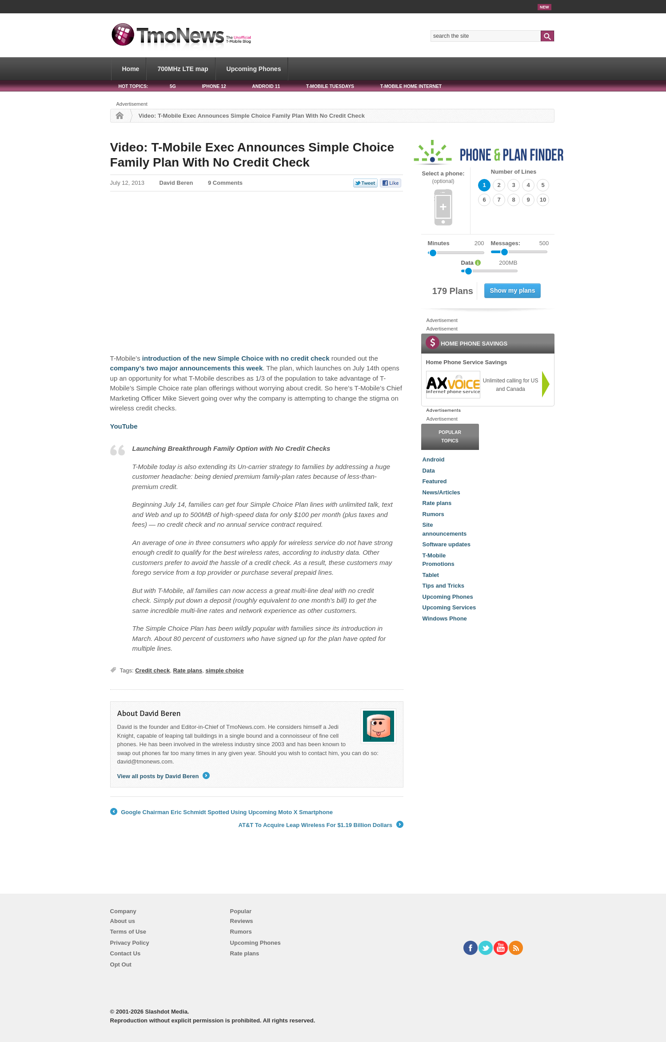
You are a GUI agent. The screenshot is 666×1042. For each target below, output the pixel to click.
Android (434, 459)
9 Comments (225, 182)
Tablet (431, 575)
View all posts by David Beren (163, 776)
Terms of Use (128, 931)
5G (173, 86)
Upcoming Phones (254, 68)
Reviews (241, 921)
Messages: (520, 243)
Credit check (152, 670)
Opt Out (121, 964)
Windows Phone (445, 618)
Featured (435, 481)
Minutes (439, 243)
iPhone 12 (214, 86)
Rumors (433, 514)
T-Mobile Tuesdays (330, 86)
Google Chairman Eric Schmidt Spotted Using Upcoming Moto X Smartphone (221, 812)
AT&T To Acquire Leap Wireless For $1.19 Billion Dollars (321, 825)
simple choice (225, 670)
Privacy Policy (129, 942)
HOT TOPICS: (133, 86)
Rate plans (188, 670)
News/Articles (441, 492)
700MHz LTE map (182, 68)
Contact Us (125, 953)
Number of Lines (514, 172)
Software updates (447, 544)
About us (122, 921)
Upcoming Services (449, 607)
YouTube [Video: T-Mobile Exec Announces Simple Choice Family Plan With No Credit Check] (124, 426)
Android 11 (266, 86)
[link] (452, 384)
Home (131, 68)
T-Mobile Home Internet (411, 86)
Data (429, 470)
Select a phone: (443, 177)
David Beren (176, 182)
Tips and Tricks (443, 585)
